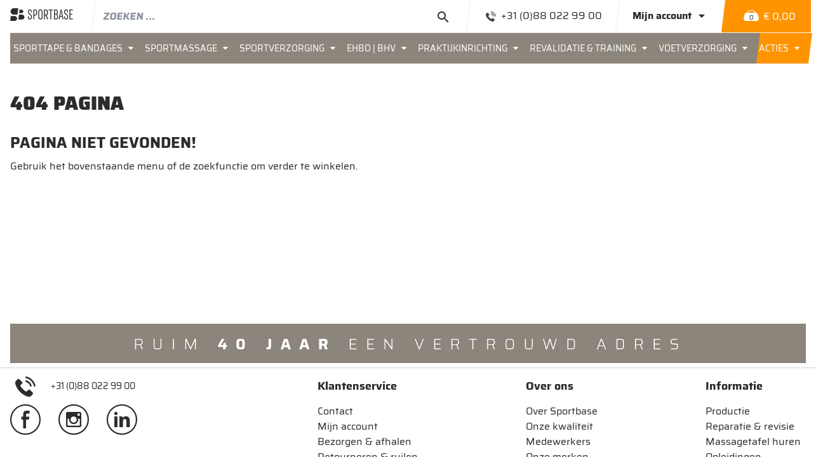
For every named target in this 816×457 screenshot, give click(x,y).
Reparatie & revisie (750, 426)
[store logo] (41, 15)
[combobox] (281, 16)
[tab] (368, 386)
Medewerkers (558, 441)
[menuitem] (76, 48)
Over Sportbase (562, 411)
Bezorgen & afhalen (364, 441)
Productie (728, 411)
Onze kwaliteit (559, 426)
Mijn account (348, 426)
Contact (335, 411)
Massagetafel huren (753, 441)
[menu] (408, 48)
